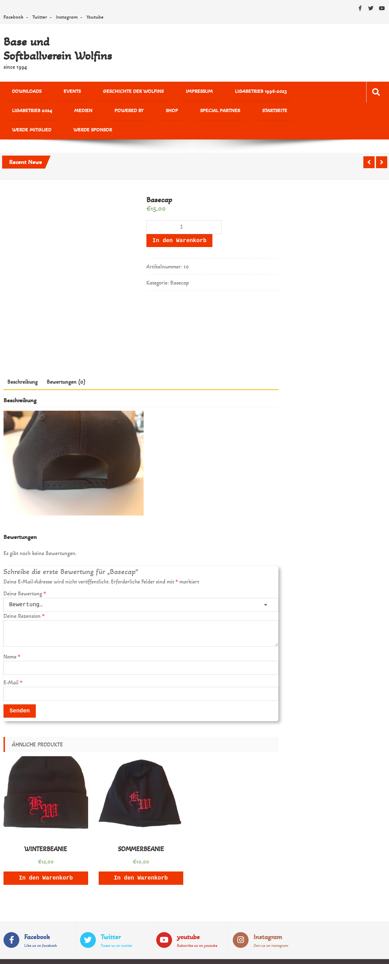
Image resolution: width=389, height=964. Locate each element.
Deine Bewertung (25, 578)
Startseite (131, 114)
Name (12, 641)
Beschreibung (22, 366)
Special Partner (88, 114)
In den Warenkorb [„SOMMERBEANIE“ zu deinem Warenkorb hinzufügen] (141, 863)
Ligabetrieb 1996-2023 (204, 92)
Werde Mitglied (172, 114)
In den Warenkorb (179, 226)
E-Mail (13, 667)
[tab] (22, 367)
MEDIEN (299, 92)
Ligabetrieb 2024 (260, 92)
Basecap (179, 268)
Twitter (39, 17)
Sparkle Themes (365, 954)
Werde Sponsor (221, 114)
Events (54, 92)
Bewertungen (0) (66, 366)
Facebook (14, 17)
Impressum (156, 92)
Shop (52, 114)
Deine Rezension (24, 601)
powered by (20, 114)
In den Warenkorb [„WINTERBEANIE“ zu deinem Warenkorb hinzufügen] (46, 863)
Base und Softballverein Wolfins (58, 49)
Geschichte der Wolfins (102, 92)
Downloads (20, 92)
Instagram (67, 17)
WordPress (159, 954)
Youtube (95, 17)
